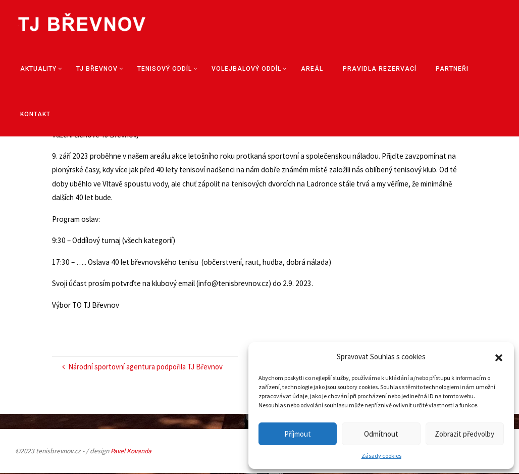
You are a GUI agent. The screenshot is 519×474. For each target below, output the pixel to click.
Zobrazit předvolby (464, 434)
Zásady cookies (381, 455)
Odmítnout (381, 434)
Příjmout (297, 434)
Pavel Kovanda (131, 452)
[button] (499, 357)
